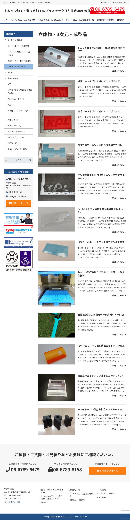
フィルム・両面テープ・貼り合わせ (19, 53)
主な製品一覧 (74, 490)
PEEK (10, 105)
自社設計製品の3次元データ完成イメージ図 (101, 314)
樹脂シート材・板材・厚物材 (19, 61)
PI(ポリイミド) (13, 120)
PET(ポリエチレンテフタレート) (19, 112)
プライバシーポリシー (107, 494)
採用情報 (102, 497)
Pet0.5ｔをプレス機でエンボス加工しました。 (100, 210)
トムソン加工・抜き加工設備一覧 (80, 19)
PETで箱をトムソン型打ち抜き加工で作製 (100, 145)
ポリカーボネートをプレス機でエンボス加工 (101, 242)
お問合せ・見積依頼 (105, 19)
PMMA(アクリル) (14, 125)
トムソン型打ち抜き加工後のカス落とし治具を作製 (101, 274)
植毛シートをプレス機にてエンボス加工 (99, 81)
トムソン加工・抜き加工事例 (22, 19)
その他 (10, 72)
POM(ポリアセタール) (16, 131)
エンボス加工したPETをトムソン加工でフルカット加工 (101, 177)
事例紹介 (11, 34)
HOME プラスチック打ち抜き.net (114, 2)
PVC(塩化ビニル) (14, 143)
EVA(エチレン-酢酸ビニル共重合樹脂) (20, 91)
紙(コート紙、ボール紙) (17, 149)
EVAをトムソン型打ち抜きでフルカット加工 (101, 409)
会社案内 (121, 19)
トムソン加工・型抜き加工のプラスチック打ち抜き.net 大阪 (49, 11)
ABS (9, 84)
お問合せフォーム (19, 203)
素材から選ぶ (13, 78)
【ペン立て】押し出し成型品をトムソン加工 (101, 345)
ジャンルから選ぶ (15, 40)
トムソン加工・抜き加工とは (50, 19)
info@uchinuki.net (16, 196)
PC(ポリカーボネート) (16, 99)
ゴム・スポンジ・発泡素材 (18, 46)
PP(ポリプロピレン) (16, 137)
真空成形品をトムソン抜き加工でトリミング (102, 375)
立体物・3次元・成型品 (17, 66)
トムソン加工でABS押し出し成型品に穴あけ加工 (101, 49)
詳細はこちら (118, 71)
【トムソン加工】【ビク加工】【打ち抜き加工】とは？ (52, 497)
